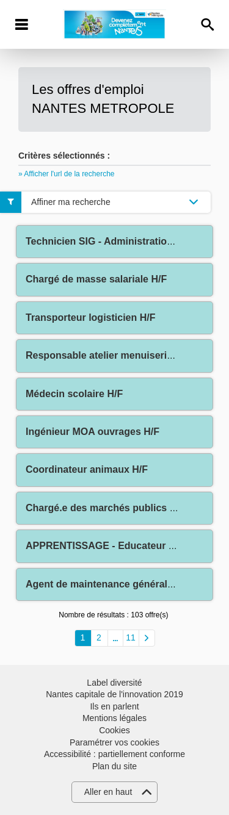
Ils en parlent (114, 706)
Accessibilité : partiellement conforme (114, 754)
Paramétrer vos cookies (114, 742)
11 (131, 637)
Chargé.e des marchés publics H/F (105, 508)
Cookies (114, 730)
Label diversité (114, 683)
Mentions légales (114, 718)
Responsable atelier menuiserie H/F (108, 355)
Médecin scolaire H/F (74, 394)
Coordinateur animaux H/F (87, 469)
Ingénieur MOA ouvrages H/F (92, 431)
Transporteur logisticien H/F (90, 317)
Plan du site (114, 766)
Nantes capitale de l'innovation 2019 (114, 694)
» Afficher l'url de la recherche (66, 174)
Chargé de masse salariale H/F (96, 279)
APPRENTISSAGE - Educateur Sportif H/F (122, 545)
